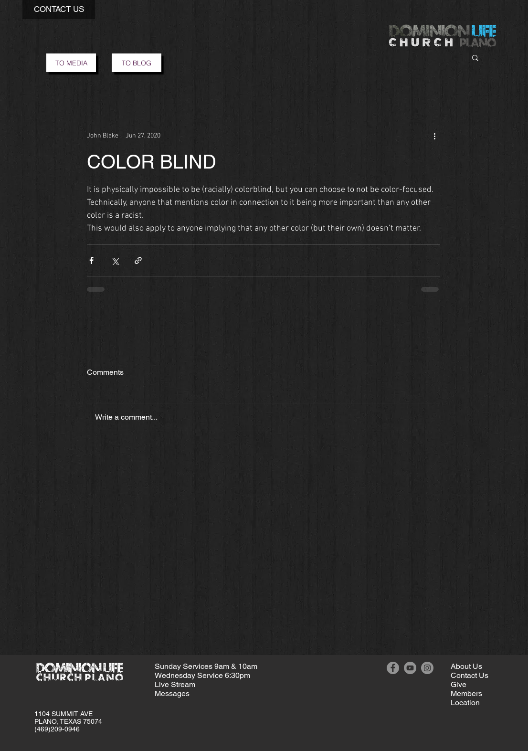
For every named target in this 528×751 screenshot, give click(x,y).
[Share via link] (138, 260)
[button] (58, 9)
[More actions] (434, 135)
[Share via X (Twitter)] (114, 260)
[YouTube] (410, 668)
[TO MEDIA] (71, 62)
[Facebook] (393, 668)
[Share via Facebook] (91, 260)
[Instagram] (427, 668)
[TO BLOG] (136, 62)
